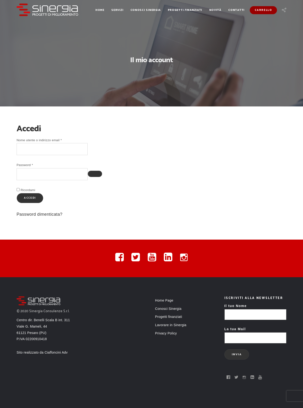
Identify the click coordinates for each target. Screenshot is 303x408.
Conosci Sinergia (145, 10)
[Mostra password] (95, 174)
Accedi (30, 198)
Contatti (236, 10)
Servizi (117, 10)
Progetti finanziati (185, 10)
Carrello (263, 10)
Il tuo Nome (255, 310)
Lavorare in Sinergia (171, 325)
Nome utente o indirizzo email (46, 139)
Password (31, 164)
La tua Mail (255, 333)
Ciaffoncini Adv (56, 352)
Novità (215, 10)
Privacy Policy (166, 333)
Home (99, 10)
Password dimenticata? (39, 214)
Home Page (164, 300)
